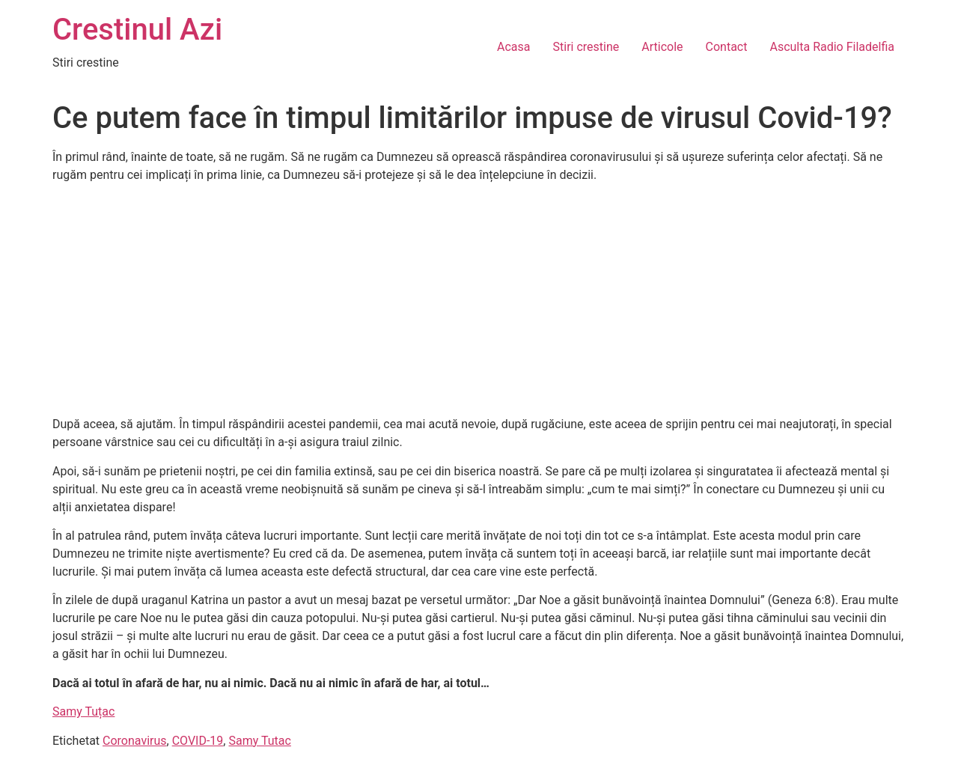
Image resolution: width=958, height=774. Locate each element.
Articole (662, 47)
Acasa (513, 47)
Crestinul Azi (137, 29)
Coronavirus (135, 741)
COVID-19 (198, 741)
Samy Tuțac (83, 711)
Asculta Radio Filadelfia (831, 47)
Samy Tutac (259, 741)
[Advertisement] (479, 300)
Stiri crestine (586, 47)
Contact (727, 47)
